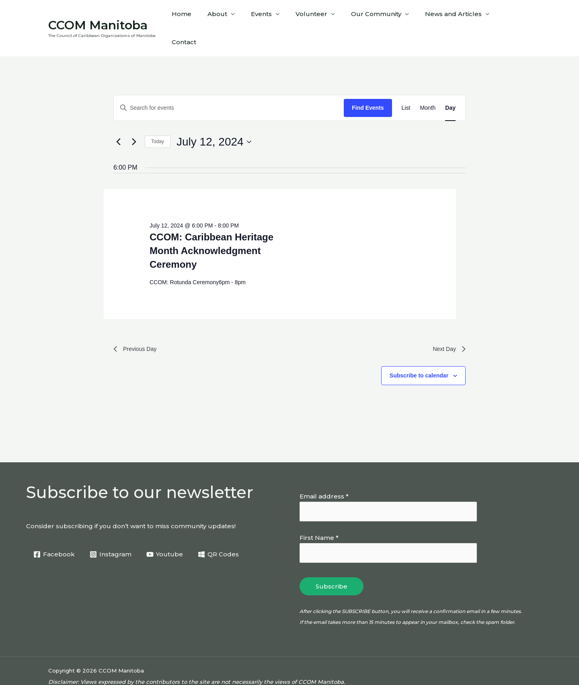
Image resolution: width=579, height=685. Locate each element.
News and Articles (452, 16)
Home (200, 16)
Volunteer (318, 16)
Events (272, 16)
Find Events (368, 84)
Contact (512, 16)
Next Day (447, 326)
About (232, 16)
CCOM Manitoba (98, 13)
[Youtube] (166, 532)
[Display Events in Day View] (450, 84)
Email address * (324, 474)
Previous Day (137, 326)
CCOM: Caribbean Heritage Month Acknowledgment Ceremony (211, 227)
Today (157, 118)
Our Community (379, 16)
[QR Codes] (220, 532)
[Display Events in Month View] (427, 84)
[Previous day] (118, 118)
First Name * (319, 517)
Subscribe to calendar (419, 354)
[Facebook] (54, 532)
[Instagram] (111, 532)
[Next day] (134, 118)
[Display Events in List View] (406, 84)
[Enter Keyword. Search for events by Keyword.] (229, 84)
